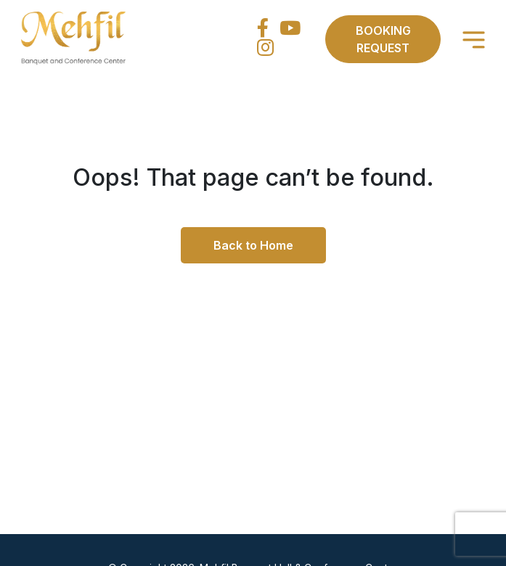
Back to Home (253, 245)
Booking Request (383, 39)
